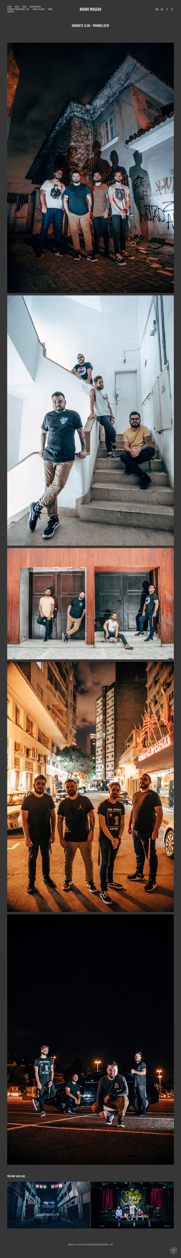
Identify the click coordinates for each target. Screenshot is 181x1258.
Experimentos (35, 6)
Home (9, 6)
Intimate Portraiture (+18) (18, 9)
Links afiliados (38, 9)
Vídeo (24, 6)
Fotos (17, 6)
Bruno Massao (90, 9)
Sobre (50, 9)
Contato (10, 11)
